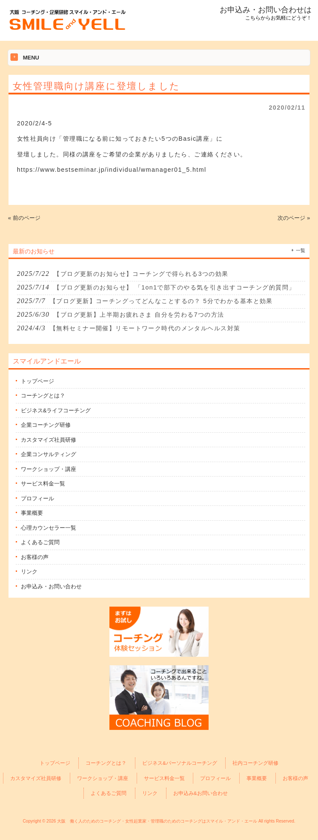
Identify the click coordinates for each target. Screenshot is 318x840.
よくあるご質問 (40, 542)
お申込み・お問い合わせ (51, 586)
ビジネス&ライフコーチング (56, 410)
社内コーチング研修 (255, 763)
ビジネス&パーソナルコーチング (179, 763)
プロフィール (37, 498)
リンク (29, 571)
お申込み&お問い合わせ (200, 793)
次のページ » (294, 218)
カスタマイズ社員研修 (48, 440)
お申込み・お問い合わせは (266, 10)
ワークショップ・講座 (48, 469)
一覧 (300, 250)
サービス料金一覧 (43, 483)
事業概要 (32, 513)
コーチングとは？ (43, 395)
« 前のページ (24, 218)
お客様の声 (35, 557)
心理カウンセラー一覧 (48, 528)
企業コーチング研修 (46, 425)
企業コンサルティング (48, 454)
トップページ (37, 381)
